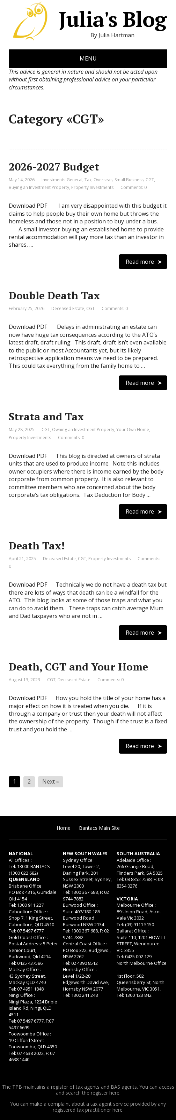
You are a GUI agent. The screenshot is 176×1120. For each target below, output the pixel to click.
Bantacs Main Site (99, 828)
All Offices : (20, 860)
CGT (150, 180)
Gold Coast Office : (28, 937)
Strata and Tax (46, 416)
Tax (88, 180)
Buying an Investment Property (39, 187)
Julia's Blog (87, 19)
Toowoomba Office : (30, 1034)
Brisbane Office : (26, 886)
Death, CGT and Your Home (78, 667)
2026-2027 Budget (54, 167)
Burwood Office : (80, 905)
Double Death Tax (54, 295)
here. (114, 1092)
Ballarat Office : (133, 931)
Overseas (103, 180)
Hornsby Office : (80, 969)
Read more (140, 261)
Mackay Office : (25, 969)
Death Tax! (37, 546)
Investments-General (62, 180)
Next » (50, 781)
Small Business (129, 180)
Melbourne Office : (136, 905)
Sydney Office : (79, 860)
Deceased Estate (67, 308)
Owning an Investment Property (83, 429)
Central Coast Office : (85, 943)
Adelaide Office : (134, 860)
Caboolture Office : (28, 911)
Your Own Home (132, 429)
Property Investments (92, 187)
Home (64, 828)
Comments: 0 (133, 187)
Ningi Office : (22, 995)
